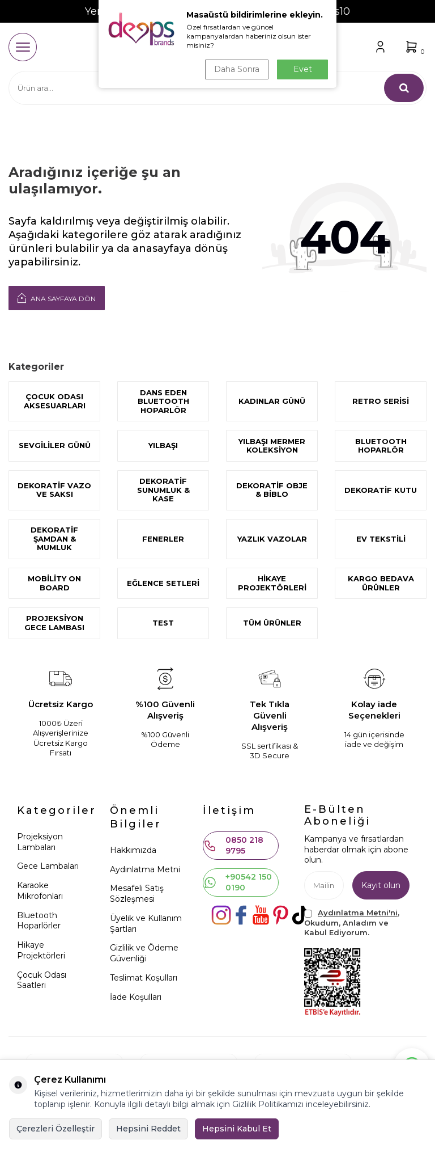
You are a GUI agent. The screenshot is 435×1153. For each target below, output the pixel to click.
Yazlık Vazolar (272, 538)
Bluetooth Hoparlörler (39, 920)
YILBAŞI (163, 445)
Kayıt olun (380, 885)
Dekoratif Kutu (380, 490)
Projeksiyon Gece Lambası (54, 623)
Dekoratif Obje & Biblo (272, 490)
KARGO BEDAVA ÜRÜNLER (381, 583)
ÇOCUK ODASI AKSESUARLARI (55, 401)
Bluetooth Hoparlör (381, 446)
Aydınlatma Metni (145, 869)
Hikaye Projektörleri (272, 583)
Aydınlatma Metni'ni (358, 912)
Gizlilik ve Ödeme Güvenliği (144, 953)
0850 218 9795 (233, 845)
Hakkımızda (133, 850)
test (163, 622)
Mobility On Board (54, 583)
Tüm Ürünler (272, 622)
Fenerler (163, 538)
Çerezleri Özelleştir (55, 1129)
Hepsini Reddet (148, 1129)
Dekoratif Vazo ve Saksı (54, 490)
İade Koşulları (135, 997)
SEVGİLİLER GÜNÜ (55, 445)
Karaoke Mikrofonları (40, 890)
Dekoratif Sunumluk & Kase (163, 489)
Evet (302, 69)
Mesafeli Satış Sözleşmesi (137, 893)
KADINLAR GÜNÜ (271, 401)
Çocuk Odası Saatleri (41, 980)
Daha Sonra (236, 69)
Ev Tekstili (381, 538)
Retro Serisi (380, 401)
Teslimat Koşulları (143, 978)
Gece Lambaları (48, 866)
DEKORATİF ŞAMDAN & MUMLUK (54, 538)
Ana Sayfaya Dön (57, 298)
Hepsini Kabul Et (236, 1129)
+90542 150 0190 (237, 882)
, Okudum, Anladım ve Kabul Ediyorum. (351, 922)
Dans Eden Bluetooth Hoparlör (163, 401)
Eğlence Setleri (163, 583)
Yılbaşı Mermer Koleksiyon (271, 446)
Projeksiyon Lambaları (40, 841)
